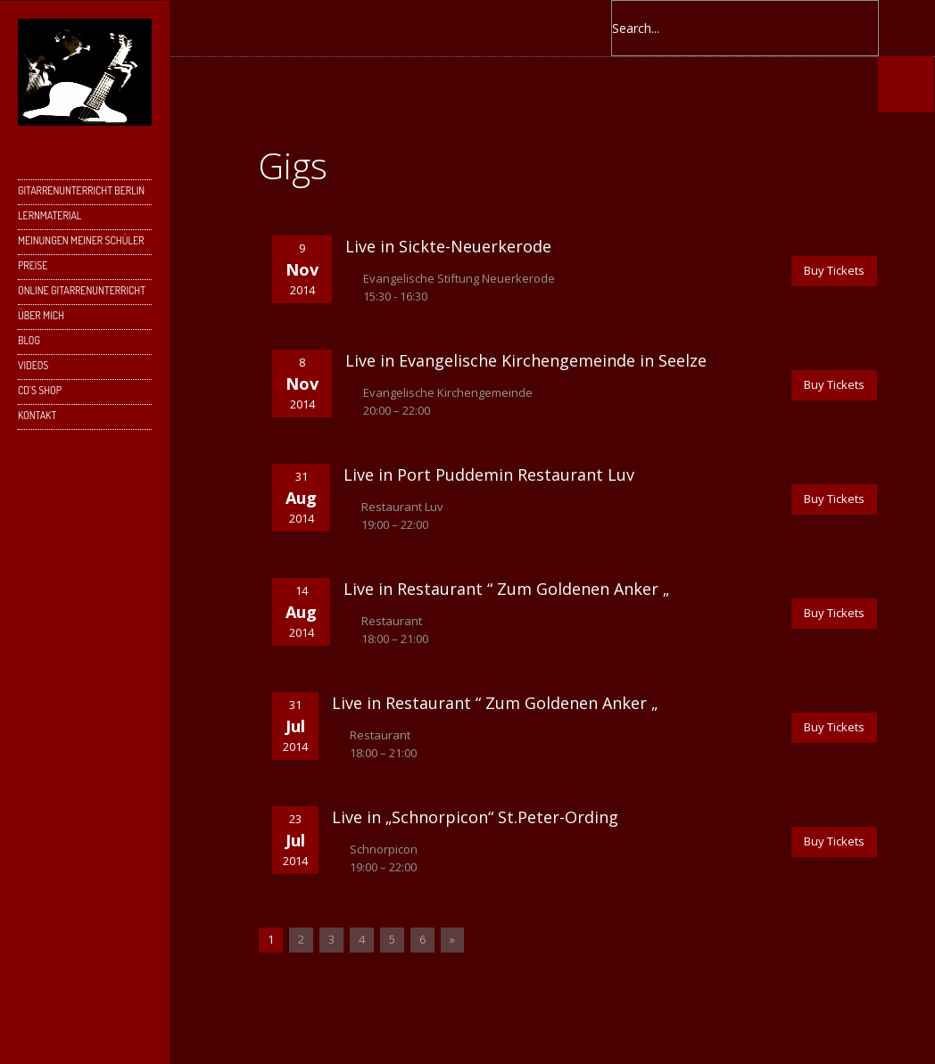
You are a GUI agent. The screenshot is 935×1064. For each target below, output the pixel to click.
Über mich (41, 315)
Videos (33, 365)
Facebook (280, 27)
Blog (29, 340)
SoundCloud (494, 27)
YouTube (458, 27)
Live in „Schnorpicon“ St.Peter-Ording (475, 817)
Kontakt (37, 415)
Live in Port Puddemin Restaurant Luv (488, 474)
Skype (387, 27)
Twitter (315, 27)
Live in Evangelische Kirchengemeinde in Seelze (526, 360)
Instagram (422, 27)
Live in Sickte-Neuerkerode (448, 246)
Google (351, 27)
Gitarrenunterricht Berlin (81, 190)
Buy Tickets (834, 270)
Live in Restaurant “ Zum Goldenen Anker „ (506, 588)
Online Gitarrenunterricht (81, 290)
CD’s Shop (40, 390)
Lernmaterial (49, 215)
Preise (32, 265)
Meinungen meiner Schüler (81, 240)
